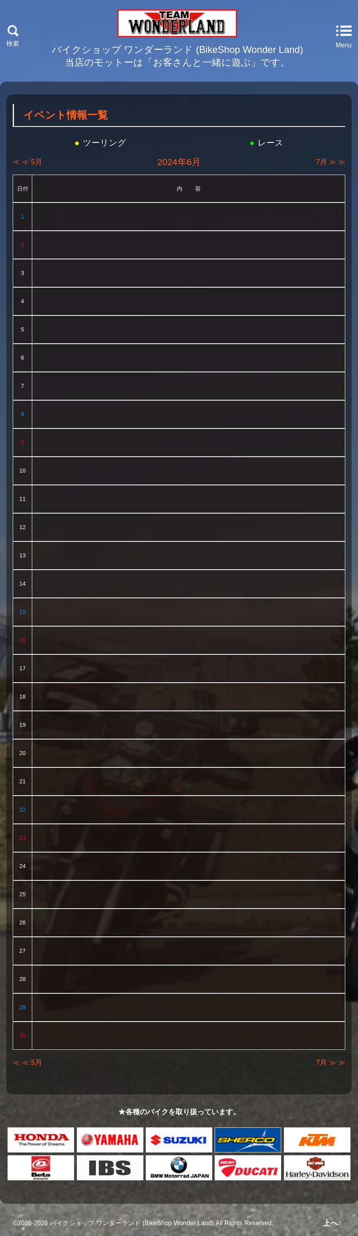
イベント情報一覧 (65, 115)
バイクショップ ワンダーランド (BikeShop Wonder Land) (132, 1223)
